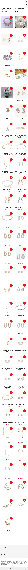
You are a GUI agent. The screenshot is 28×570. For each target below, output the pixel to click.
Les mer (23, 563)
